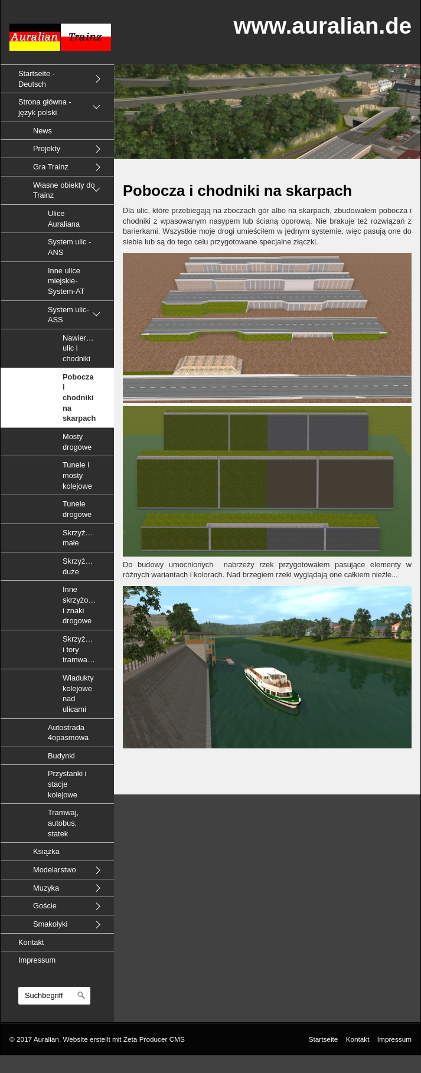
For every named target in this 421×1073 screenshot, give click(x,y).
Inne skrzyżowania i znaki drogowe (85, 605)
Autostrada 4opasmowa (68, 732)
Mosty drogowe (77, 442)
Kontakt (31, 942)
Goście (45, 905)
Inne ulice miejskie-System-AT (66, 281)
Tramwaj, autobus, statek (63, 823)
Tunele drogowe (77, 509)
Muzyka (46, 888)
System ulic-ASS (68, 315)
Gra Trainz (50, 166)
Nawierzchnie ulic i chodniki (85, 348)
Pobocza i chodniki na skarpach (79, 397)
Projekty (46, 148)
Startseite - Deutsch (36, 79)
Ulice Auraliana (64, 218)
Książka (46, 851)
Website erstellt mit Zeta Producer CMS (123, 1039)
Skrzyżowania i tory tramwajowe (86, 649)
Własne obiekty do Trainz (64, 190)
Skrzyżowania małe (86, 538)
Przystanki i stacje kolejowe (67, 784)
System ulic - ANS (69, 247)
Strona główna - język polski (44, 107)
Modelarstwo (54, 869)
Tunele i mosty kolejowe (77, 475)
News (42, 130)
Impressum (37, 960)
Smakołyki (50, 924)
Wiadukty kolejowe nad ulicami (78, 693)
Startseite (323, 1039)
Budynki (61, 755)
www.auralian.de (322, 25)
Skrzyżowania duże (86, 566)
